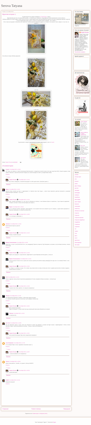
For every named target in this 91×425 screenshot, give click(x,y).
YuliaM (7, 380)
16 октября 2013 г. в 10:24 (19, 313)
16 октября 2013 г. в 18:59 (24, 214)
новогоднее (77, 206)
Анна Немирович (9, 342)
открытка (77, 213)
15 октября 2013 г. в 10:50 (22, 242)
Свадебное (77, 222)
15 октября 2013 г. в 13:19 (24, 232)
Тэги (76, 233)
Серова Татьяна (12, 179)
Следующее (5, 408)
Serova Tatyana (11, 6)
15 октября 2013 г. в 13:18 (24, 199)
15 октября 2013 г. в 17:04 (15, 295)
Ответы (8, 177)
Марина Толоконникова (11, 242)
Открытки (77, 215)
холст (76, 238)
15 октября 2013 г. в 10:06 (15, 169)
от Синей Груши (43, 16)
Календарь (77, 192)
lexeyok (7, 169)
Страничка (77, 224)
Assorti (52, 142)
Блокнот (77, 181)
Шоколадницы (78, 242)
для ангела (83, 157)
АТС (76, 179)
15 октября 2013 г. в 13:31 (25, 258)
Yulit (7, 277)
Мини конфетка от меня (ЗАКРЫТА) (84, 133)
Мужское (77, 204)
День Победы (78, 185)
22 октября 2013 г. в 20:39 (14, 361)
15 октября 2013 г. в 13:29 (24, 252)
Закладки (77, 190)
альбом (76, 174)
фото (76, 235)
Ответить (8, 174)
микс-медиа (77, 199)
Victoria (7, 361)
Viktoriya (8, 295)
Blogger (54, 422)
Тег (75, 228)
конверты (77, 195)
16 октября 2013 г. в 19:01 (24, 333)
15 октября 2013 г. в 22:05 (15, 322)
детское (76, 188)
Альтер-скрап (78, 176)
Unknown (8, 223)
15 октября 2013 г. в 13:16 (24, 179)
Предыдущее (66, 408)
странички (77, 226)
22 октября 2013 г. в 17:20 (19, 342)
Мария (7, 189)
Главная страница (36, 408)
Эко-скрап (77, 244)
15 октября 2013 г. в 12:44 (13, 277)
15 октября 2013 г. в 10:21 (14, 189)
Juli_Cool (8, 322)
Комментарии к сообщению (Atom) (40, 413)
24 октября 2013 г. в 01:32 (14, 380)
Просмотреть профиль (80, 52)
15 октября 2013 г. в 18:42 (24, 306)
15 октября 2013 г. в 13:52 (24, 266)
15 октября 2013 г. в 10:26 (15, 223)
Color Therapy (84, 121)
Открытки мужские (79, 217)
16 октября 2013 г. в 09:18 (18, 206)
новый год (77, 208)
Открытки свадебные (80, 219)
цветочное (77, 240)
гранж (76, 183)
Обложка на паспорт (79, 210)
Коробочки (77, 197)
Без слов (83, 145)
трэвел (76, 231)
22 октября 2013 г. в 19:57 (24, 351)
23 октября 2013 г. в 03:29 (24, 370)
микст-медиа (78, 201)
